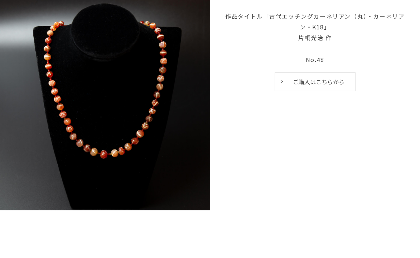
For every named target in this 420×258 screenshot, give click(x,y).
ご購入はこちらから (318, 81)
